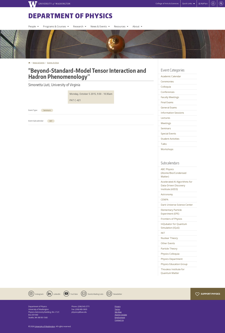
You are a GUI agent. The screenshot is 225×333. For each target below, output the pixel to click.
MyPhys (203, 3)
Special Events (168, 133)
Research (78, 26)
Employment (120, 317)
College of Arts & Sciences (167, 3)
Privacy (117, 306)
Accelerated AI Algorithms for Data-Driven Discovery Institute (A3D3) (176, 185)
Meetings (166, 123)
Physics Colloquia (170, 253)
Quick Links (187, 3)
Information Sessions (172, 112)
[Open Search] (221, 3)
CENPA (164, 199)
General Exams (169, 107)
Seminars (47, 110)
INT (51, 121)
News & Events (99, 26)
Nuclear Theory (169, 238)
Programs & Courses (54, 26)
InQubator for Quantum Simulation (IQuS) (174, 225)
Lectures (165, 117)
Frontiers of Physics (171, 218)
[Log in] (213, 3)
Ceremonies (167, 81)
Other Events (168, 243)
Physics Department (172, 259)
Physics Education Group (174, 264)
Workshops (167, 149)
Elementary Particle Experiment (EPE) (171, 211)
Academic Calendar (171, 76)
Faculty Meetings (170, 97)
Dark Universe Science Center (177, 204)
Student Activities (170, 138)
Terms (117, 309)
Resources (119, 26)
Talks (164, 144)
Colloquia (166, 86)
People (32, 26)
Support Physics (207, 294)
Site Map (118, 312)
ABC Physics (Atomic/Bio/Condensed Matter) (173, 173)
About (136, 26)
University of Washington (45, 326)
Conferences (167, 92)
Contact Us (119, 320)
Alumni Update (121, 315)
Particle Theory (169, 248)
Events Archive (53, 63)
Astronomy (167, 194)
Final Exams (167, 102)
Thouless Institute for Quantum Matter (173, 271)
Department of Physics (70, 15)
